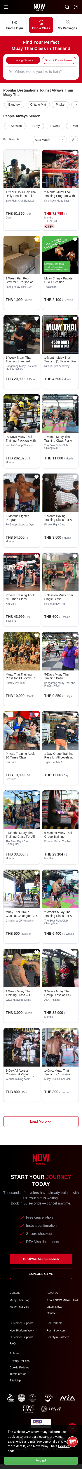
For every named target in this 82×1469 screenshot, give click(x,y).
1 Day (36, 126)
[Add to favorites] (36, 153)
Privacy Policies (20, 1360)
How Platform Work (22, 1330)
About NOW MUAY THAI (62, 1300)
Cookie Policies (19, 1367)
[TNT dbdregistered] (41, 1423)
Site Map (15, 1380)
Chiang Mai (38, 104)
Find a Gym (14, 25)
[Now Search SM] (67, 7)
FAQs (13, 1343)
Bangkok (14, 104)
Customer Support (21, 1337)
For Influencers (56, 1330)
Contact (52, 1313)
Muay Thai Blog (19, 1300)
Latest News (55, 1306)
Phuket (60, 104)
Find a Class (41, 25)
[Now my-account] (76, 7)
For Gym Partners (58, 1337)
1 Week (55, 126)
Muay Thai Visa (19, 1306)
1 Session (15, 126)
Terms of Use (18, 1373)
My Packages (67, 25)
